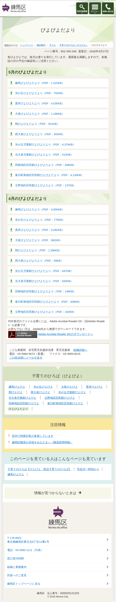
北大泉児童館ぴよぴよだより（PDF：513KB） (44, 154)
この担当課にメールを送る (25, 357)
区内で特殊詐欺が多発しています (32, 435)
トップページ (26, 45)
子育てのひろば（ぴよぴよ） (73, 45)
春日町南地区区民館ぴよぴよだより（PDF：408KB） (48, 301)
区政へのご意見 (17, 575)
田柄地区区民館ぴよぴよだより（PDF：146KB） (45, 291)
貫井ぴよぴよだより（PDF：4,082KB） (39, 229)
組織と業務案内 (17, 567)
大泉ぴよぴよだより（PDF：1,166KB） (39, 113)
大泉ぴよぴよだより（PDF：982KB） (38, 240)
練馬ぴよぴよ (16, 474)
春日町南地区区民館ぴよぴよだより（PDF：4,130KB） (49, 175)
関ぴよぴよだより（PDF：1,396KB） (38, 250)
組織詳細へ (80, 349)
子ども (52, 45)
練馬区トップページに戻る (23, 583)
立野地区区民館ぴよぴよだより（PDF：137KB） (45, 185)
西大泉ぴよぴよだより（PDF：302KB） (40, 134)
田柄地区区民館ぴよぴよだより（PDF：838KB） (45, 164)
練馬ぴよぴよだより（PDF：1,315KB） (39, 83)
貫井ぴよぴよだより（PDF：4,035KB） (39, 103)
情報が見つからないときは (55, 493)
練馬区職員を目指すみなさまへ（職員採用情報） (42, 442)
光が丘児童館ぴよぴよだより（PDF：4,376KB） (45, 144)
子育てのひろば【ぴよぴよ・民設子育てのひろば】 (39, 469)
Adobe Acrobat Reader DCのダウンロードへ (50, 334)
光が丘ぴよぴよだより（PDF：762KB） (40, 93)
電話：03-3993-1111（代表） (25, 550)
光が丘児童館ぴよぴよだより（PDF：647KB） (44, 270)
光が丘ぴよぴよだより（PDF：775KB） (40, 219)
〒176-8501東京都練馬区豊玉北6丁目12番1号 (28, 539)
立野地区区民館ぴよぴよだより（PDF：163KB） (45, 311)
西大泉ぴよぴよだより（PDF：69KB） (39, 260)
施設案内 (41, 45)
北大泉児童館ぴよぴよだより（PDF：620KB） (44, 281)
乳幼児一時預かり (88, 469)
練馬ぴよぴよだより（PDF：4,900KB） (39, 209)
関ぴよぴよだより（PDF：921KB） (37, 123)
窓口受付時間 (15, 558)
